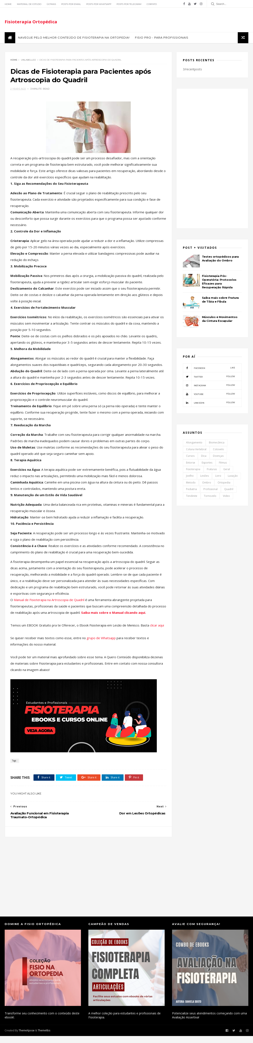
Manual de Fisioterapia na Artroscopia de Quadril (49, 600)
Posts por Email (71, 4)
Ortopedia (224, 483)
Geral (226, 470)
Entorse (190, 463)
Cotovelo (218, 450)
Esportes (207, 463)
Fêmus (223, 463)
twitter (209, 377)
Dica (203, 456)
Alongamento (194, 443)
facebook (209, 368)
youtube (209, 394)
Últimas (51, 4)
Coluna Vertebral (196, 450)
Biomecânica (216, 443)
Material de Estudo (29, 4)
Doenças (218, 456)
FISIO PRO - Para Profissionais (161, 38)
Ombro (206, 483)
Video (226, 496)
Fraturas (212, 470)
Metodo (191, 483)
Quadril (228, 490)
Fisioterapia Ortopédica (31, 22)
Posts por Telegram (129, 4)
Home (8, 4)
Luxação (233, 476)
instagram (209, 386)
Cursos (190, 456)
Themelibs (44, 1037)
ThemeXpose (27, 1037)
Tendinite (191, 496)
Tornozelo (210, 496)
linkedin (209, 403)
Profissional (210, 490)
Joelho (190, 476)
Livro (218, 476)
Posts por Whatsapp (98, 4)
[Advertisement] (87, 879)
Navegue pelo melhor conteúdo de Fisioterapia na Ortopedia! (74, 38)
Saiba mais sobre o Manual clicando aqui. (128, 613)
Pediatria (191, 490)
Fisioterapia (193, 470)
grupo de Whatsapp (101, 645)
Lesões (204, 476)
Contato (152, 4)
